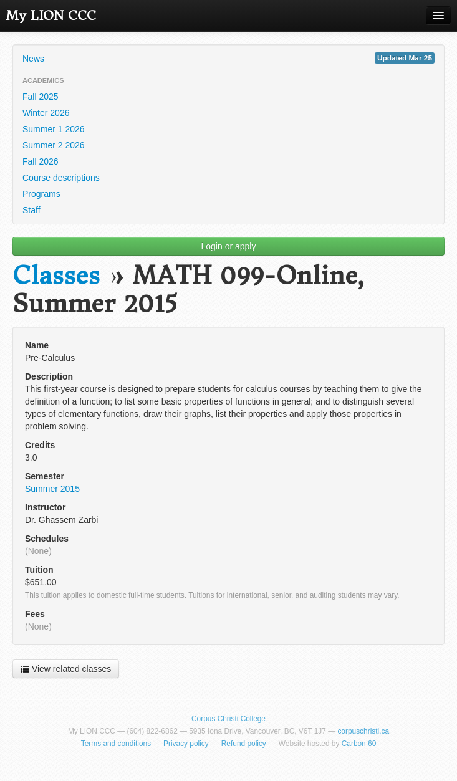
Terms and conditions (116, 743)
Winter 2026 (45, 113)
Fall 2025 (40, 97)
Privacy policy (186, 743)
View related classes (66, 669)
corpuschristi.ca (363, 731)
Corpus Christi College (228, 718)
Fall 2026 (40, 161)
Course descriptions (61, 178)
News (228, 58)
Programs (41, 194)
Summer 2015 (52, 489)
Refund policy (243, 743)
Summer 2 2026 (53, 145)
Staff (31, 210)
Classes (56, 276)
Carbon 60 (359, 743)
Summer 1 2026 (53, 129)
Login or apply (228, 246)
